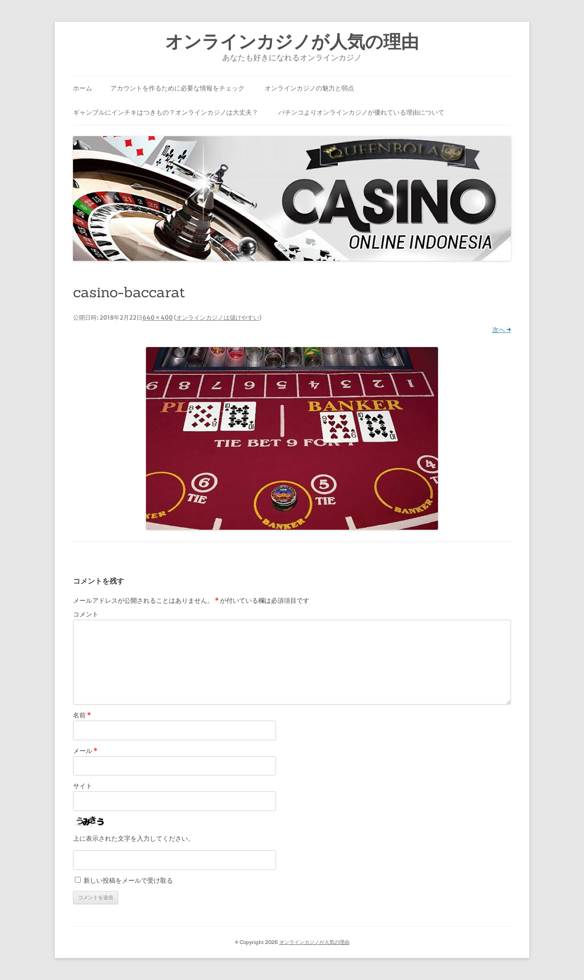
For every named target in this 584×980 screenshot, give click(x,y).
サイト (82, 786)
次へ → (501, 330)
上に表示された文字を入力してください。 (133, 838)
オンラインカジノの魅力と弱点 (309, 88)
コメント (86, 614)
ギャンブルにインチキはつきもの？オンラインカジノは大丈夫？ (165, 112)
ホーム (82, 88)
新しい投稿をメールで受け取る (128, 880)
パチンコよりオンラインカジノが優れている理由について (361, 112)
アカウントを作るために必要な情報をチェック (177, 88)
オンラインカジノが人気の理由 (292, 42)
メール (85, 751)
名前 (82, 715)
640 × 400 (157, 317)
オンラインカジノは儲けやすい (217, 317)
